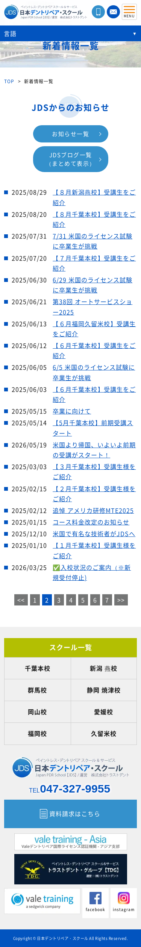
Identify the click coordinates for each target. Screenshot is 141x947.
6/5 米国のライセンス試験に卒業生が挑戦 (94, 372)
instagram (124, 902)
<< (21, 599)
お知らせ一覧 (70, 134)
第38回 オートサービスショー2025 (92, 306)
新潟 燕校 (103, 668)
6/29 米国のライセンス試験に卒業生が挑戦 (92, 284)
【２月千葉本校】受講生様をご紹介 (94, 493)
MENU (129, 13)
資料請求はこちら (74, 813)
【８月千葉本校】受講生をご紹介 (94, 219)
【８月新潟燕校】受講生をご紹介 (94, 197)
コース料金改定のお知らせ (91, 521)
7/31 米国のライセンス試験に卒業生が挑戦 (92, 240)
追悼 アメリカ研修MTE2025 (93, 510)
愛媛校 (103, 711)
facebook (95, 902)
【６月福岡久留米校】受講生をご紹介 (94, 328)
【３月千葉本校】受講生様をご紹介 (94, 471)
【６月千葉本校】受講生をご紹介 (94, 350)
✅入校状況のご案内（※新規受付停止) (92, 572)
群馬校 (37, 689)
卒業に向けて (72, 410)
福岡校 (37, 733)
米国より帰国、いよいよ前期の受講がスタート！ (94, 449)
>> (121, 599)
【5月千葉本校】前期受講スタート (93, 427)
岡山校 (37, 711)
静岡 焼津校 (104, 689)
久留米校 (104, 733)
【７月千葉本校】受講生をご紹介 (94, 263)
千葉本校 (37, 668)
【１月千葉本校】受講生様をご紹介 (94, 550)
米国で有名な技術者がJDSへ (94, 533)
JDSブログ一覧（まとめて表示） (71, 159)
